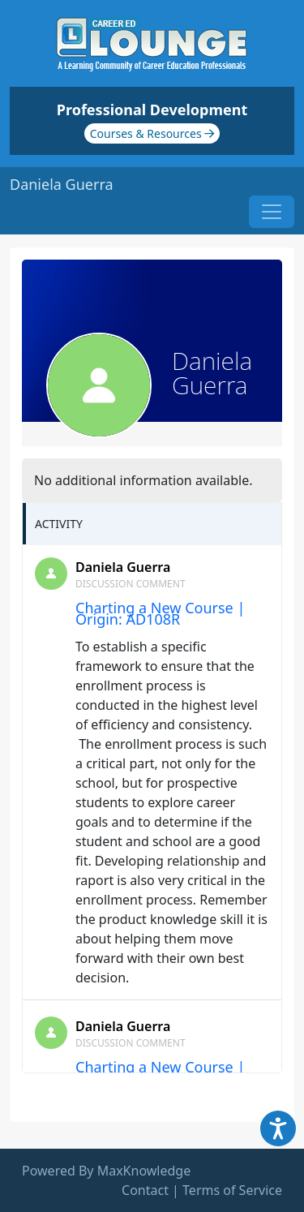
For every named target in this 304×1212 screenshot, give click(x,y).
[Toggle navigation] (271, 212)
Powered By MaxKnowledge (106, 1171)
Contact (145, 1190)
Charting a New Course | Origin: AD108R (160, 613)
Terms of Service (232, 1190)
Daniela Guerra (122, 567)
